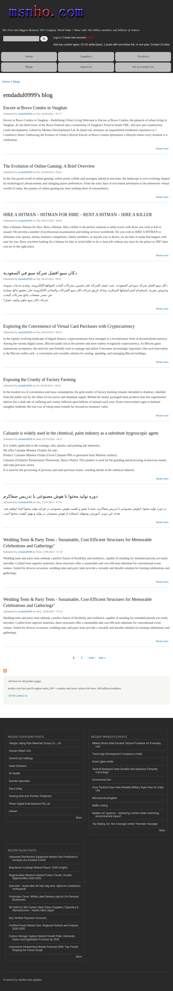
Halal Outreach (17, 766)
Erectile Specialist (19, 781)
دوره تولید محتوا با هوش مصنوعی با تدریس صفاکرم (50, 496)
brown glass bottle (102, 761)
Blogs (29, 67)
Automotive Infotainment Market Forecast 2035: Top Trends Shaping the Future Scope (43, 948)
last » (102, 657)
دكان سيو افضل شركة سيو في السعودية (40, 272)
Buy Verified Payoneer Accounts (27, 918)
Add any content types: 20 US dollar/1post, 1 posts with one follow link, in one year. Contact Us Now (111, 44)
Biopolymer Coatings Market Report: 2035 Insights (38, 867)
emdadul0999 (25, 113)
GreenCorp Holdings (21, 758)
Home (29, 56)
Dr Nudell (14, 773)
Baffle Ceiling (100, 805)
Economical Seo (101, 779)
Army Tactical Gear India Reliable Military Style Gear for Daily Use (127, 789)
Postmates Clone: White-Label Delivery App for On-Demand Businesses (44, 898)
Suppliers (86, 56)
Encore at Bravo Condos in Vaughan (35, 107)
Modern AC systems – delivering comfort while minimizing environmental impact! (125, 815)
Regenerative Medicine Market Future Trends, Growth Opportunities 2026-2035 (40, 877)
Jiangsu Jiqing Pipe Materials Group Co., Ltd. (35, 743)
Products (143, 56)
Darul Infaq (15, 788)
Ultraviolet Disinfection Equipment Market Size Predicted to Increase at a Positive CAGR (43, 858)
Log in (56, 37)
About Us (86, 67)
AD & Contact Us (143, 67)
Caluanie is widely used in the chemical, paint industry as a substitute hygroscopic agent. (81, 433)
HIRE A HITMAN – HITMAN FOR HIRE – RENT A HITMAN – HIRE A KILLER (77, 214)
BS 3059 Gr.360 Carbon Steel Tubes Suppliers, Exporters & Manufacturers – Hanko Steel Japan (43, 909)
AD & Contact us (17, 695)
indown (13, 811)
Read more (162, 148)
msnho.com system (30, 979)
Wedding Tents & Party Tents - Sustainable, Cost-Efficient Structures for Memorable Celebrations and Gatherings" (77, 542)
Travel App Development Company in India (117, 753)
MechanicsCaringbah (104, 798)
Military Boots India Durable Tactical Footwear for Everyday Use (126, 745)
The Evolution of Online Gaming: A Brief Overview (49, 166)
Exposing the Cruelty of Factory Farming (39, 379)
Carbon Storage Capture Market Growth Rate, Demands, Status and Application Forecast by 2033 (42, 938)
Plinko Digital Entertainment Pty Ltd (29, 803)
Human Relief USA (20, 750)
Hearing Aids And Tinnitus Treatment (30, 796)
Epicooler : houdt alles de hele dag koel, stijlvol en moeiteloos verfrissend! (44, 887)
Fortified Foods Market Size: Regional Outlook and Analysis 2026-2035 (43, 927)
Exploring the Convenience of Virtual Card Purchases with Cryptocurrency (69, 326)
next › (92, 657)
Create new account (74, 37)
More (79, 817)
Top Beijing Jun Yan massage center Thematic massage (124, 823)
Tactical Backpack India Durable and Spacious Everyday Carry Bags (125, 771)
